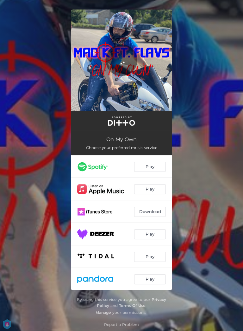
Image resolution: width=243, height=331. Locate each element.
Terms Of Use (132, 305)
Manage (103, 312)
